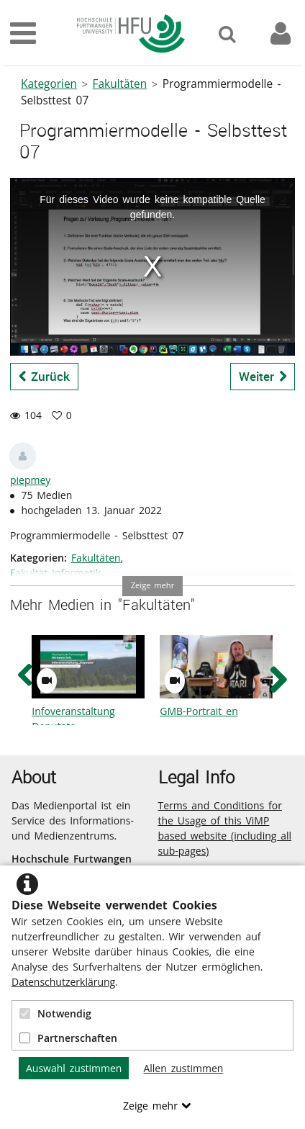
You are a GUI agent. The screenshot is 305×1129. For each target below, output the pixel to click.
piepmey (30, 480)
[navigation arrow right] (278, 679)
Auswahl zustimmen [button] (74, 1068)
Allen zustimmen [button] (183, 1068)
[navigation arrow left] (25, 676)
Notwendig (55, 1013)
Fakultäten (120, 83)
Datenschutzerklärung (63, 982)
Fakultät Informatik (55, 573)
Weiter (263, 376)
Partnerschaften (68, 1038)
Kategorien (49, 83)
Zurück (44, 376)
